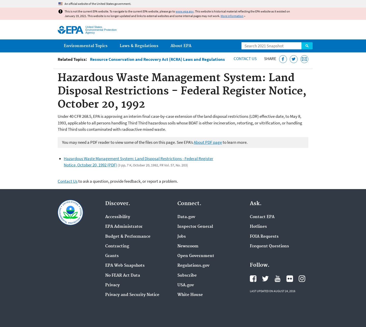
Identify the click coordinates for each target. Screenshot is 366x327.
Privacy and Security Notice (132, 295)
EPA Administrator (124, 226)
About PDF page (208, 142)
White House (190, 295)
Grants (112, 256)
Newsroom (188, 246)
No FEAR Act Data (122, 275)
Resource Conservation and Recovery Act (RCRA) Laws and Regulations (157, 59)
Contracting (117, 246)
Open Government (195, 256)
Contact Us (245, 58)
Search (307, 45)
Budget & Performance (127, 236)
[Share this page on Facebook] (283, 59)
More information (232, 16)
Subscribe (187, 275)
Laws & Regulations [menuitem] (139, 46)
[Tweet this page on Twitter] (294, 59)
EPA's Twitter (265, 278)
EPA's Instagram (302, 278)
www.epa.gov (185, 11)
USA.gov (185, 285)
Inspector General (195, 226)
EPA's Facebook (253, 278)
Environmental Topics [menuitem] (86, 46)
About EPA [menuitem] (181, 46)
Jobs (181, 236)
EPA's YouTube (277, 278)
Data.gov (186, 217)
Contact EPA (262, 217)
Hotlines (258, 226)
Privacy (112, 285)
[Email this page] (304, 59)
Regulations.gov (193, 265)
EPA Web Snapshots (125, 265)
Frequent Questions (269, 246)
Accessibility (117, 217)
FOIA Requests (264, 236)
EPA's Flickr (289, 278)
